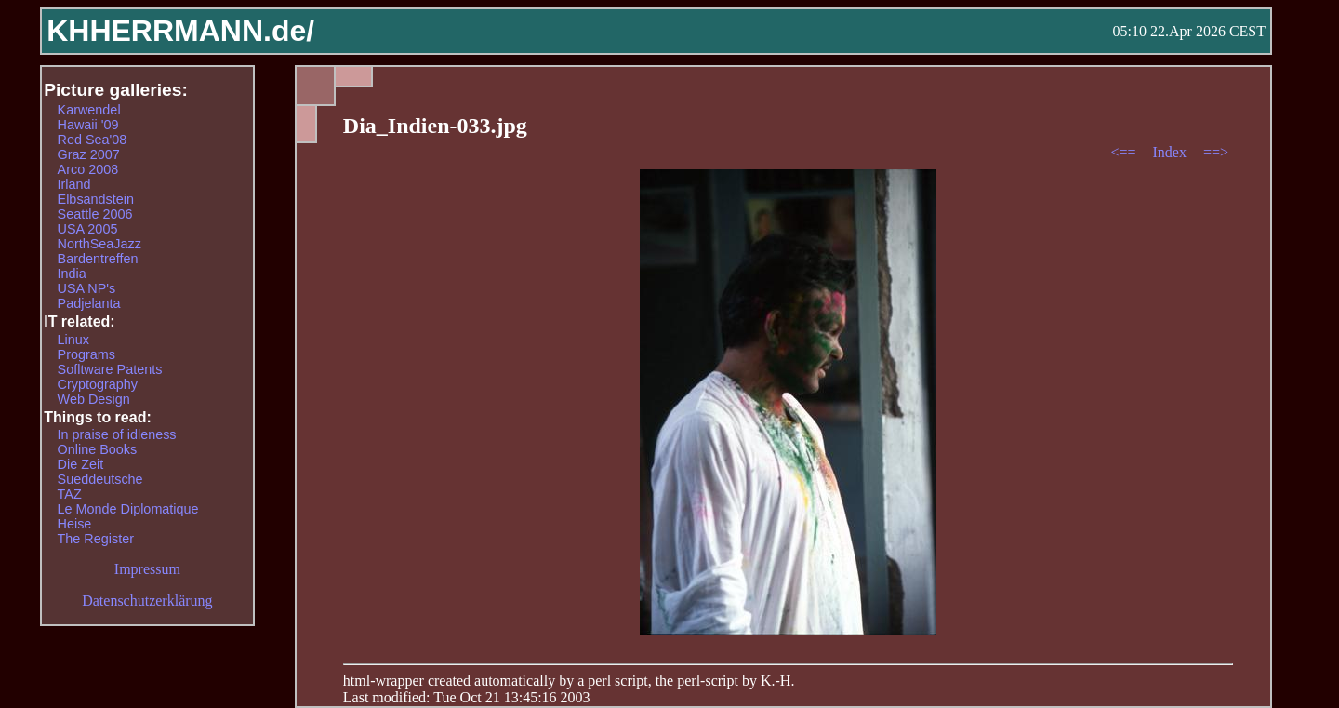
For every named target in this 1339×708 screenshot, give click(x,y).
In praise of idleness (117, 434)
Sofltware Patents (110, 369)
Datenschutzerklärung (147, 600)
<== (1124, 152)
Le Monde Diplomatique (128, 508)
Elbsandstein (96, 199)
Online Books (98, 449)
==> (1215, 152)
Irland (74, 184)
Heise (75, 523)
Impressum (147, 569)
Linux (73, 339)
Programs (86, 354)
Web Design (94, 399)
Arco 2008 (88, 169)
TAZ (70, 494)
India (72, 273)
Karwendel (89, 109)
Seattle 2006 (95, 214)
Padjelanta (89, 303)
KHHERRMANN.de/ (180, 30)
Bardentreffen (98, 258)
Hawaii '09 (88, 124)
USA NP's (87, 288)
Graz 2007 (89, 154)
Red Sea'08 (92, 139)
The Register (96, 538)
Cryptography (98, 384)
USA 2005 (88, 228)
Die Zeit (81, 464)
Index (1170, 152)
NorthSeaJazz (99, 243)
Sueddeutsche (100, 479)
